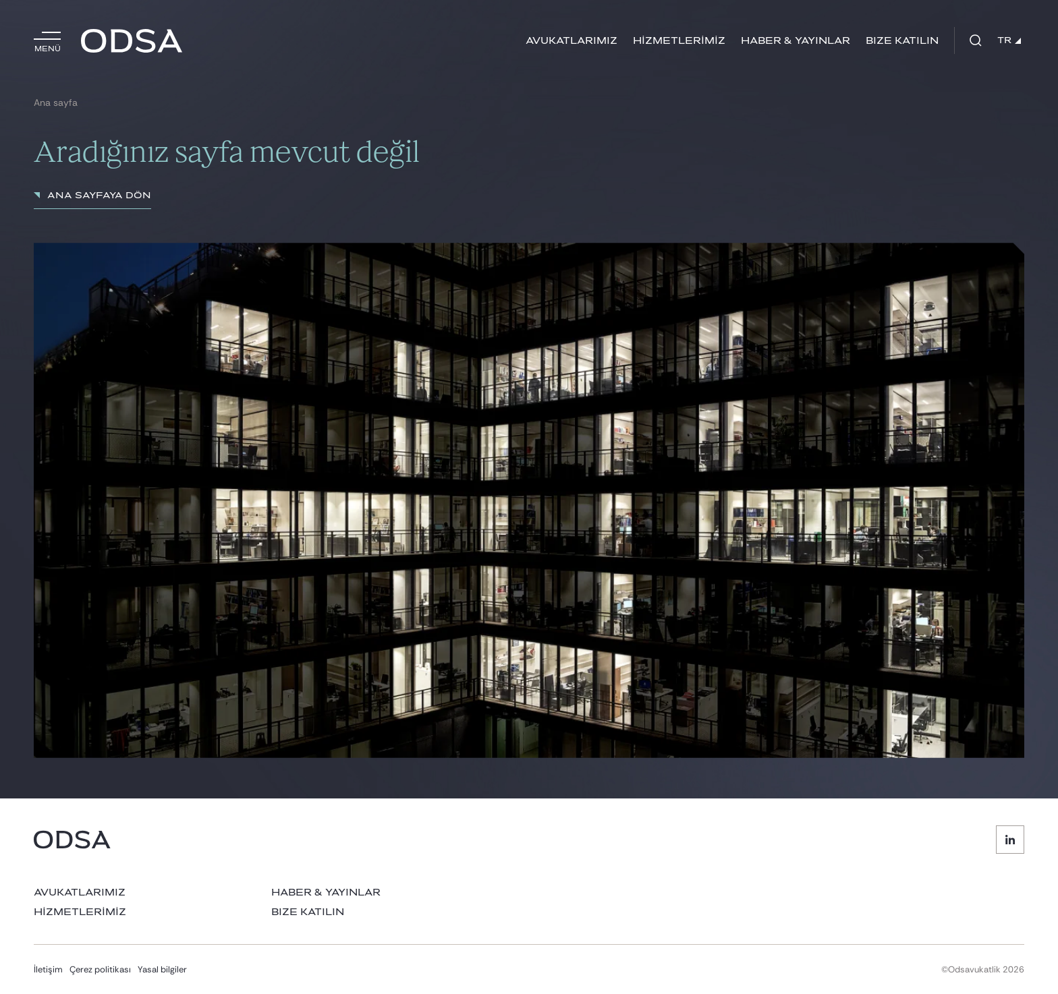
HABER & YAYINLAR (795, 41)
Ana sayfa (56, 103)
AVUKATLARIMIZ (571, 41)
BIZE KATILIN (902, 41)
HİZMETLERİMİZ (679, 41)
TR (1009, 40)
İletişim (48, 969)
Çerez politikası (100, 969)
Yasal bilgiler (162, 969)
